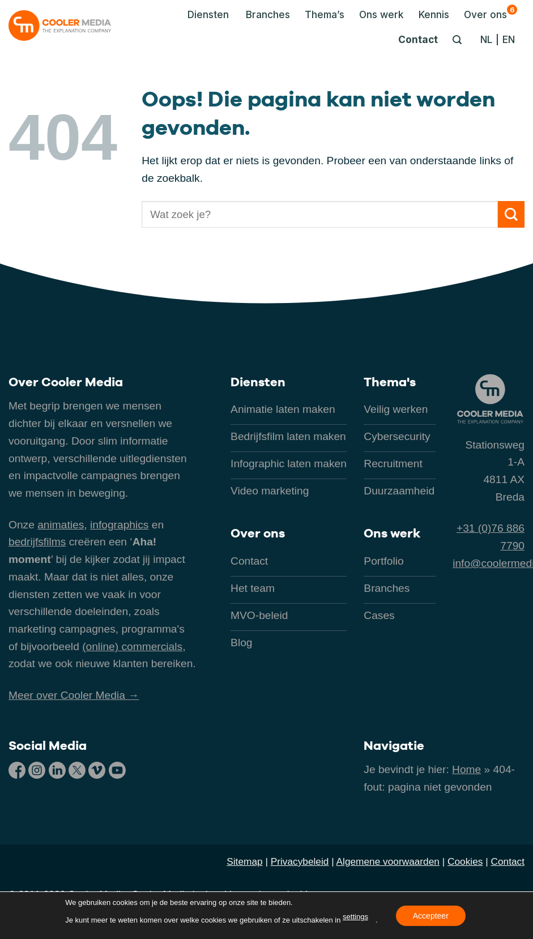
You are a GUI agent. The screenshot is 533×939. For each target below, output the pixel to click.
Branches (268, 14)
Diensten (258, 381)
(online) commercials (132, 646)
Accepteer (431, 915)
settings (355, 916)
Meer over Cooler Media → (73, 695)
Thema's (390, 381)
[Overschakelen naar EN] (508, 39)
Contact (418, 39)
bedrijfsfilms (37, 542)
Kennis (434, 14)
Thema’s (324, 14)
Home (466, 769)
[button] (205, 15)
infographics (119, 525)
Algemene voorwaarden (388, 861)
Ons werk (381, 14)
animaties (60, 525)
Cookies (465, 861)
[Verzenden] (511, 214)
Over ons (490, 12)
